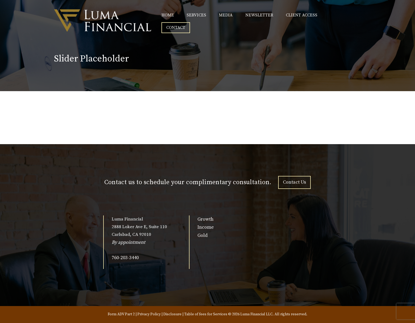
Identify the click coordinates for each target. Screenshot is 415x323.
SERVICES (196, 15)
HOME (167, 15)
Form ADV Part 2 (121, 314)
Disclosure (172, 314)
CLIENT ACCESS (301, 15)
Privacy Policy (149, 314)
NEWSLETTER (259, 15)
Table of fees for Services (205, 314)
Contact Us (294, 182)
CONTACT (175, 27)
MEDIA (226, 15)
